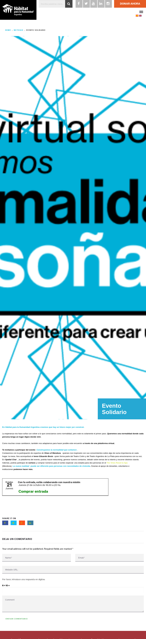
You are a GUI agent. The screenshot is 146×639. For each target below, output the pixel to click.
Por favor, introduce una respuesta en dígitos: (23, 579)
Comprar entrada (33, 491)
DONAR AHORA (130, 3)
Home (8, 30)
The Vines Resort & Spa (117, 463)
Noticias (18, 30)
